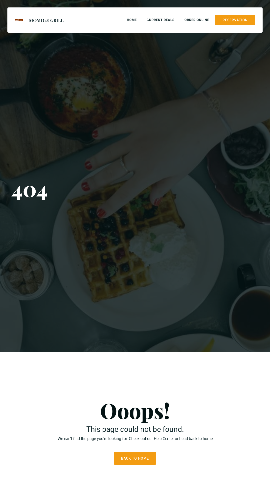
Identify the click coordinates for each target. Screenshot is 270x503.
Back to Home (135, 458)
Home (132, 20)
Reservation (235, 20)
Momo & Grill (46, 20)
